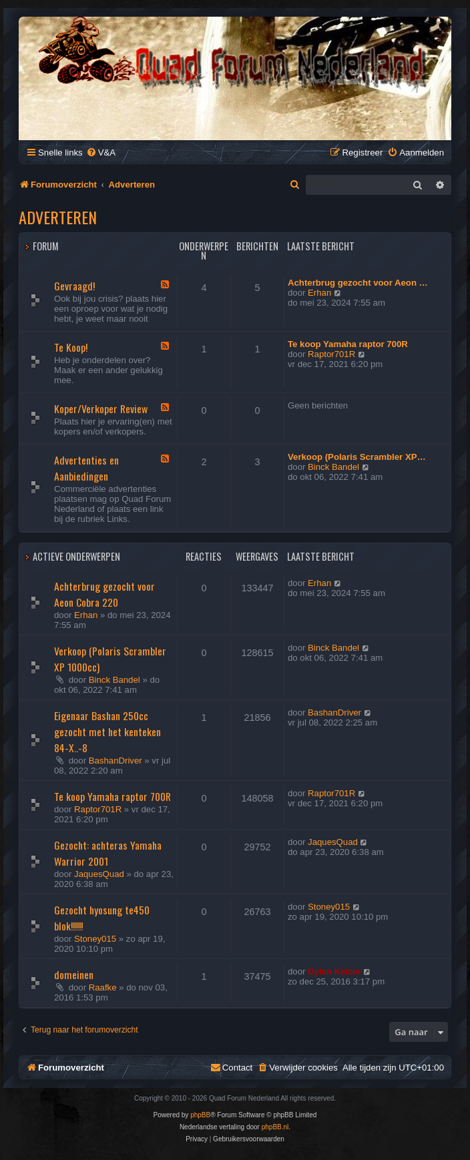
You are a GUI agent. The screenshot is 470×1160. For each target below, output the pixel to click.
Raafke (103, 987)
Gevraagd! (74, 286)
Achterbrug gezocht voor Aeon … (358, 283)
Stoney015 (95, 939)
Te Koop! (70, 347)
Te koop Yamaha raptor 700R (348, 344)
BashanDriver (115, 761)
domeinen (73, 974)
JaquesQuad (99, 874)
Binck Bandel (333, 467)
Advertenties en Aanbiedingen (86, 468)
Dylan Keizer (334, 971)
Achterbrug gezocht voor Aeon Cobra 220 (104, 594)
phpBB (200, 1115)
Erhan (319, 293)
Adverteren (58, 217)
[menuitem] (100, 152)
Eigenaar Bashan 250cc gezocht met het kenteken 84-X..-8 (107, 731)
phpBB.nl (275, 1127)
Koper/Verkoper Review (101, 408)
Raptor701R (331, 354)
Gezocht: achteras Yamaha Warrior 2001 (108, 853)
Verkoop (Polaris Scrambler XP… (357, 457)
